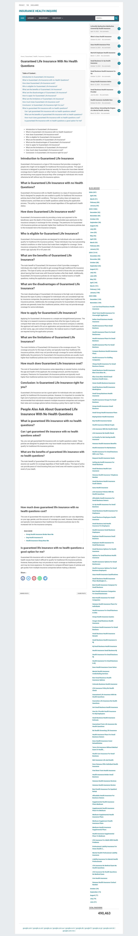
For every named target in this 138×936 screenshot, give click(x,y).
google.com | (28, 928)
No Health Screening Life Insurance (104, 730)
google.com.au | (58, 928)
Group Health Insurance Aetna (101, 81)
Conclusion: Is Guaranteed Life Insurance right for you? (43, 105)
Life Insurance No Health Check (103, 433)
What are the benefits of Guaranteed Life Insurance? (42, 89)
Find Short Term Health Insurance (103, 770)
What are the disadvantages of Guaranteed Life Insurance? (44, 93)
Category (30, 18)
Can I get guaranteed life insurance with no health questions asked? (50, 111)
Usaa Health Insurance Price (100, 45)
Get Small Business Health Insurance (105, 707)
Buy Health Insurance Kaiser (102, 421)
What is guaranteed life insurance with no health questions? (45, 108)
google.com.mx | (69, 931)
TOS (27, 5)
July (93, 229)
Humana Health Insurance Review (104, 785)
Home (22, 18)
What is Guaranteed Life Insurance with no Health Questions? (45, 80)
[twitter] (28, 578)
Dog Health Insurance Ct (34, 537)
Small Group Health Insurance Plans (104, 412)
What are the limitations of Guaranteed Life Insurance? (43, 99)
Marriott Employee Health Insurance (103, 53)
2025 (93, 209)
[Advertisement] (53, 39)
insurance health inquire (38, 11)
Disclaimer (34, 5)
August (94, 226)
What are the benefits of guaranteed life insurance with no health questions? (53, 114)
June (93, 232)
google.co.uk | (38, 928)
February (94, 202)
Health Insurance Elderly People (103, 425)
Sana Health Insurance (100, 488)
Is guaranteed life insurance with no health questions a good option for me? (53, 121)
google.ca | (48, 928)
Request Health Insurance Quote (103, 458)
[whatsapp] (40, 578)
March (94, 199)
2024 (93, 252)
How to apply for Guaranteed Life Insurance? (39, 96)
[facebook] (23, 578)
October (94, 219)
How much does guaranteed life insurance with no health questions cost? (52, 118)
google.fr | (88, 928)
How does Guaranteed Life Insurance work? (38, 83)
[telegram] (45, 578)
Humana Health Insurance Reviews (104, 781)
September (95, 222)
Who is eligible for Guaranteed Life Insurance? (39, 86)
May (93, 236)
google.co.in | (70, 928)
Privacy (21, 5)
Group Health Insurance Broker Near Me (39, 534)
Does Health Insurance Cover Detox (104, 667)
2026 (92, 192)
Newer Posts (24, 593)
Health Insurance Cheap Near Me (37, 541)
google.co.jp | (97, 928)
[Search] (104, 18)
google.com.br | (109, 928)
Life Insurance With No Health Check (104, 429)
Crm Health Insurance (99, 878)
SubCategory (43, 18)
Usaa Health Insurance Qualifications (105, 574)
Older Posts (82, 593)
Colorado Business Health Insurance (104, 684)
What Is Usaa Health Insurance (101, 36)
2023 (92, 296)
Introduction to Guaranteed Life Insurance (38, 77)
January (94, 206)
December (95, 212)
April (93, 196)
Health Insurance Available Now (101, 100)
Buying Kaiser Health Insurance (103, 417)
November (95, 216)
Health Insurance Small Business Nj (104, 650)
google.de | (80, 928)
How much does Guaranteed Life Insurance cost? (41, 102)
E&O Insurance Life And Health (102, 760)
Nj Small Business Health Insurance (104, 646)
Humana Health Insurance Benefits (104, 443)
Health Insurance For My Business (104, 448)
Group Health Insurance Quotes (103, 617)
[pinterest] (34, 578)
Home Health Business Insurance (103, 383)
